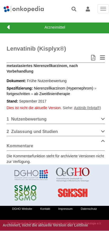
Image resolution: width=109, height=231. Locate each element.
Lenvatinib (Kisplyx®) (36, 48)
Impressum (65, 208)
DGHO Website (22, 208)
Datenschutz (89, 208)
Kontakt (45, 208)
